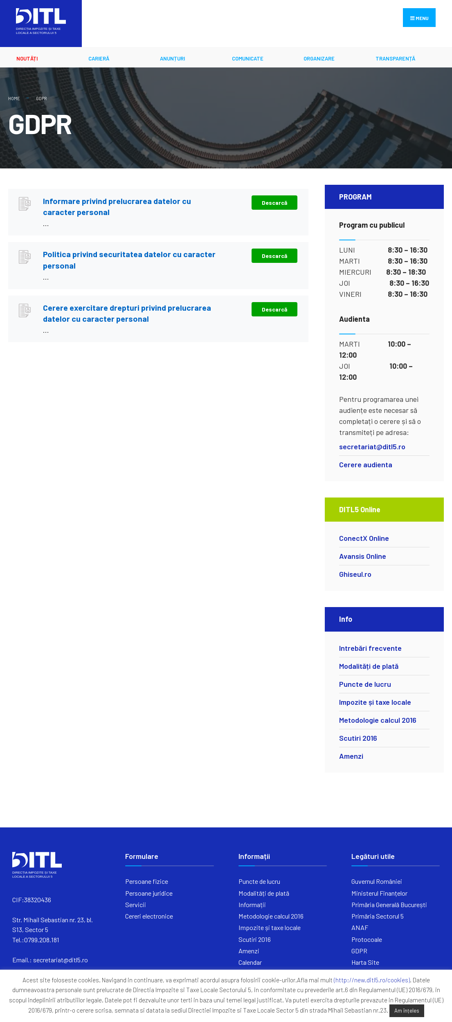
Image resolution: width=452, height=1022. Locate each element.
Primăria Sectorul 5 (377, 916)
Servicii (135, 904)
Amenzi (351, 755)
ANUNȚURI (172, 58)
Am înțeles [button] (406, 1010)
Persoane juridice (149, 893)
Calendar (250, 962)
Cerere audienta (365, 464)
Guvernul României (376, 881)
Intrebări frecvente (370, 647)
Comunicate (247, 58)
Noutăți (27, 58)
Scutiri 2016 (358, 737)
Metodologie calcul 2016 (377, 719)
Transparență (395, 58)
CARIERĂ (98, 58)
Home (14, 98)
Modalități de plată (368, 665)
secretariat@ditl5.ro (372, 446)
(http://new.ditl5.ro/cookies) (372, 980)
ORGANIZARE (319, 58)
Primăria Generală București (389, 904)
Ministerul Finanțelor (379, 893)
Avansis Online (362, 555)
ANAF (359, 927)
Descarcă (274, 202)
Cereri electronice (149, 916)
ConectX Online (364, 537)
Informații (252, 904)
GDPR (359, 951)
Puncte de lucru (365, 683)
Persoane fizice (146, 881)
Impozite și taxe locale (375, 701)
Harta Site (365, 962)
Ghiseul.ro (355, 573)
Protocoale (366, 939)
